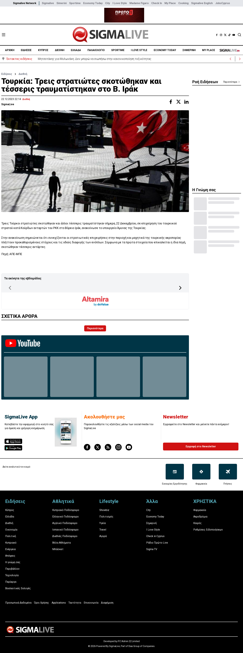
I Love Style (120, 3)
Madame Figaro (139, 3)
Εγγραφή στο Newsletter (201, 446)
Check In (156, 3)
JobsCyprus (222, 3)
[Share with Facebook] (170, 101)
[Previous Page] (9, 287)
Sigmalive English (202, 3)
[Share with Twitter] (178, 101)
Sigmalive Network (24, 3)
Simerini (62, 3)
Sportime (75, 3)
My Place (170, 3)
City (107, 3)
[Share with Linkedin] (186, 101)
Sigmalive (48, 3)
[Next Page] (180, 287)
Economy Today (93, 3)
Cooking (183, 3)
